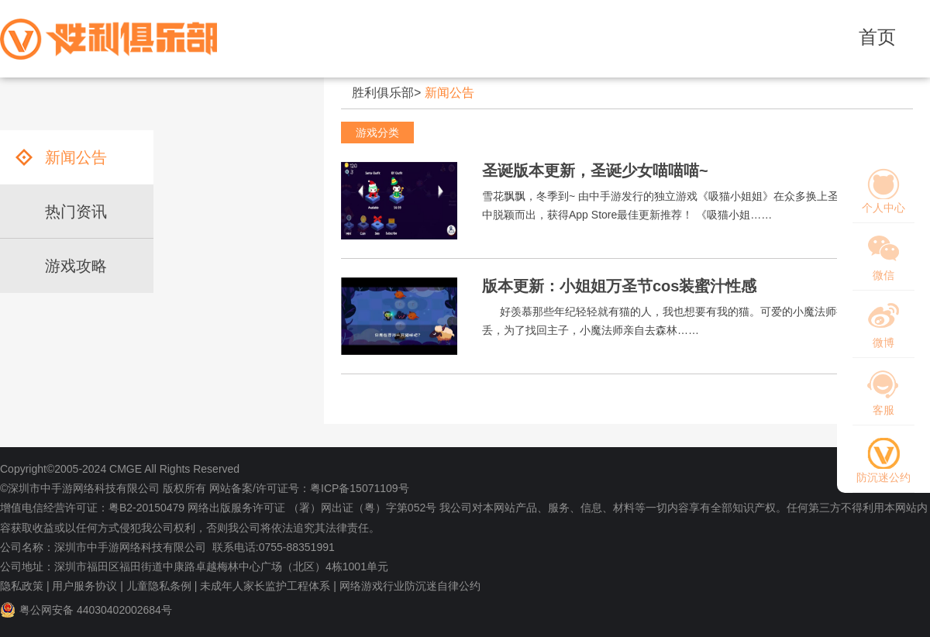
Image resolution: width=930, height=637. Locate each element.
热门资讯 (76, 211)
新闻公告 (449, 92)
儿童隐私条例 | (162, 586)
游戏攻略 (76, 265)
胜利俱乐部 (383, 92)
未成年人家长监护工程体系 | (268, 586)
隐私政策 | (25, 586)
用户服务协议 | (87, 586)
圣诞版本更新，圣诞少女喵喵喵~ (595, 170)
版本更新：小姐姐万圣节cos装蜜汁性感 (619, 285)
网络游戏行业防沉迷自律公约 (409, 586)
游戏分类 (377, 132)
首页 (877, 36)
